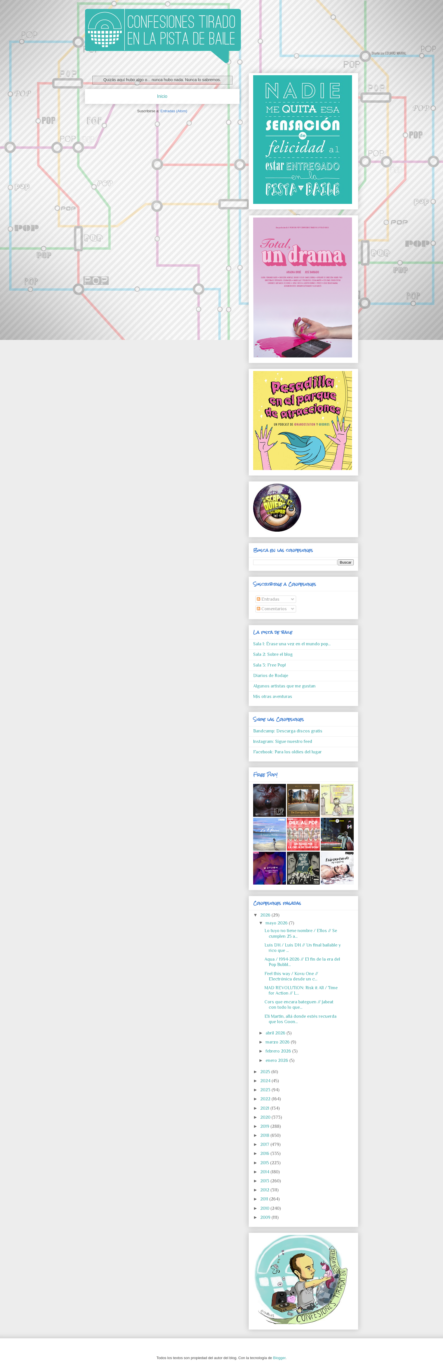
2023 (266, 1089)
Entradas (268, 599)
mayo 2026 (277, 923)
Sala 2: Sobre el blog (273, 654)
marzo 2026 (278, 1042)
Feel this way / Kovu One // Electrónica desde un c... (291, 976)
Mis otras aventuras (272, 696)
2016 (265, 1153)
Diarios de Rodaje (270, 675)
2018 (265, 1135)
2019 (265, 1126)
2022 (266, 1098)
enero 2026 (277, 1060)
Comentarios (272, 608)
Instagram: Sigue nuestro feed (282, 741)
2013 (265, 1180)
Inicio (162, 96)
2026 (266, 915)
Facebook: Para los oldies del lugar (287, 751)
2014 (265, 1171)
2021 (265, 1108)
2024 (266, 1080)
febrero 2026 (279, 1051)
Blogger (279, 1358)
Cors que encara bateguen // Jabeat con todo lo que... (298, 1004)
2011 (264, 1199)
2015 (265, 1162)
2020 (266, 1117)
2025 (265, 1071)
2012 (265, 1190)
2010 (265, 1208)
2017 (265, 1144)
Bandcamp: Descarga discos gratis (287, 731)
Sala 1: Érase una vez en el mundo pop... (292, 643)
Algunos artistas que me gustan (284, 686)
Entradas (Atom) (173, 111)
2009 (266, 1217)
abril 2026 (276, 1033)
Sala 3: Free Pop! (269, 665)
